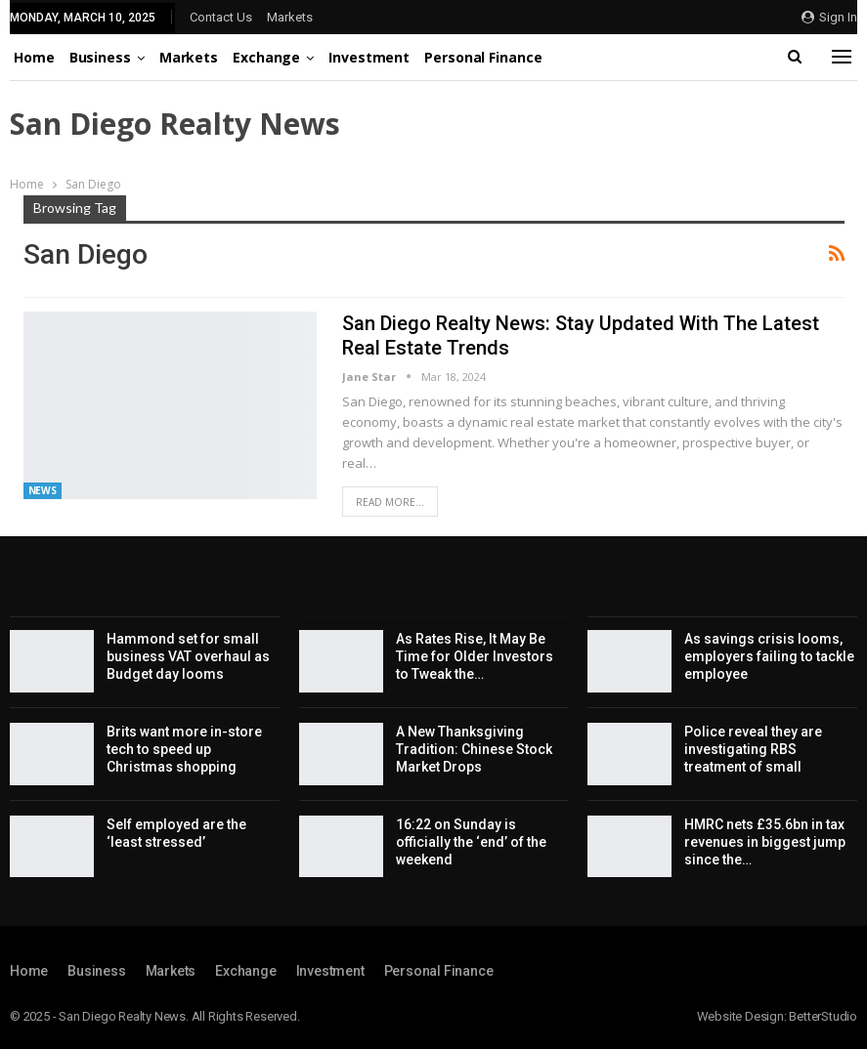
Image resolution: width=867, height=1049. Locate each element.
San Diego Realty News (175, 124)
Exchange (266, 57)
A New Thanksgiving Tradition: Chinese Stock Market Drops (474, 749)
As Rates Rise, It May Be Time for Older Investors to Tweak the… (474, 656)
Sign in (829, 17)
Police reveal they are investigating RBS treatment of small (753, 749)
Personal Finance (483, 57)
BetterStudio (823, 1016)
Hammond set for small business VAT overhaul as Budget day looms (188, 656)
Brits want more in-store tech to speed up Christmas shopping (184, 749)
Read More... (390, 502)
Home (34, 57)
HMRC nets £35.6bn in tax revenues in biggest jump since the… (764, 842)
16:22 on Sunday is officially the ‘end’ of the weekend (471, 842)
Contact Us (221, 17)
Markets (290, 17)
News (43, 490)
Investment (369, 57)
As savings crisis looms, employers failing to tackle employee (769, 656)
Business (100, 57)
